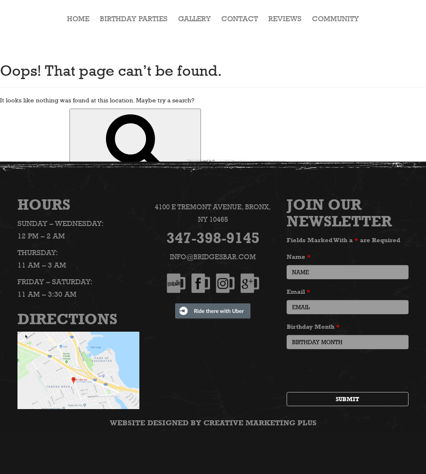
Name (299, 256)
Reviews (285, 19)
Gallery (194, 19)
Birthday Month (313, 326)
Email (298, 291)
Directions (67, 319)
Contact (239, 19)
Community (335, 19)
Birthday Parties (134, 19)
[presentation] (350, 371)
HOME (78, 19)
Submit (347, 398)
